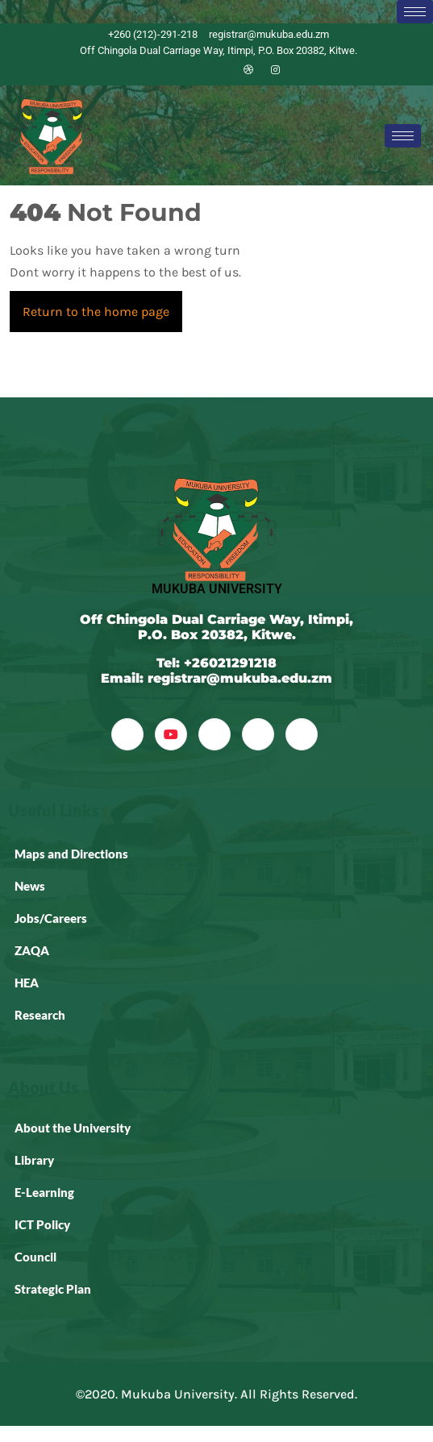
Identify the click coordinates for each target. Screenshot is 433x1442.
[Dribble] (248, 70)
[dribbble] (258, 734)
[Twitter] (193, 70)
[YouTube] (171, 734)
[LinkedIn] (221, 70)
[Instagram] (276, 70)
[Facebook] (166, 70)
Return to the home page (102, 305)
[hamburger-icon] (415, 11)
